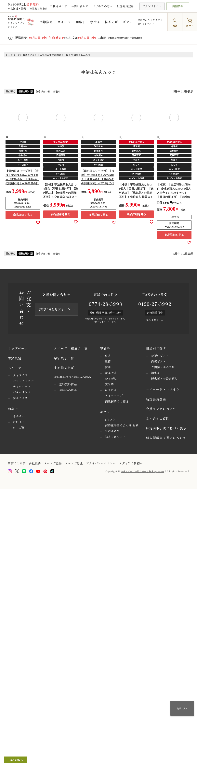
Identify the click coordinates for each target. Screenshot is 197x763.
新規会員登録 (125, 6)
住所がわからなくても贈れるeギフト (150, 21)
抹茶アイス (20, 398)
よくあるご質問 (158, 418)
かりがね (111, 378)
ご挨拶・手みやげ (163, 367)
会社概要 (35, 463)
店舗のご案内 (17, 463)
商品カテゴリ (30, 54)
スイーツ (64, 21)
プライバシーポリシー (101, 463)
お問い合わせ (79, 6)
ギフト (128, 21)
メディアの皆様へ (131, 463)
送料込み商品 (68, 390)
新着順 (56, 91)
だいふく (19, 422)
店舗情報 (177, 6)
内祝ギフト (158, 361)
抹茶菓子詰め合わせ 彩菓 (122, 425)
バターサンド (22, 392)
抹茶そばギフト (115, 437)
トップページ (13, 54)
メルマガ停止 (74, 463)
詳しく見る (152, 320)
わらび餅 (19, 428)
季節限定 (46, 21)
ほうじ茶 (111, 390)
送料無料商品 (68, 384)
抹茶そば (111, 21)
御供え (155, 373)
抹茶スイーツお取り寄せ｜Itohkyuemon (142, 471)
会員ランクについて (161, 408)
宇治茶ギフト (114, 431)
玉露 (108, 361)
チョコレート (22, 386)
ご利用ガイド (58, 6)
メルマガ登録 (53, 463)
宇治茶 (95, 21)
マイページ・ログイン (163, 389)
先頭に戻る (182, 708)
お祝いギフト (160, 356)
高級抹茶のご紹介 (117, 401)
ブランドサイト (152, 6)
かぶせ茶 (111, 373)
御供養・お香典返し (164, 378)
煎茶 (108, 356)
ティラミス (20, 375)
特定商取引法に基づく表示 (166, 428)
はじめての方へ (102, 6)
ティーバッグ (114, 396)
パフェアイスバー (25, 381)
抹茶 (108, 367)
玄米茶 (109, 384)
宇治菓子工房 (64, 358)
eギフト (110, 420)
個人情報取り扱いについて (166, 437)
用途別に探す (156, 348)
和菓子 (80, 21)
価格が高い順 (43, 91)
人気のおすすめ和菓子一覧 (54, 54)
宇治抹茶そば (64, 367)
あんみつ (19, 416)
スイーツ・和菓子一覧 (71, 348)
